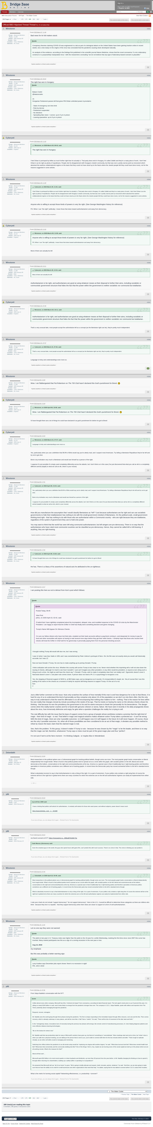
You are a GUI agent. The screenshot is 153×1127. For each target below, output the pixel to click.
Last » (45, 19)
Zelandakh (10, 753)
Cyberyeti (10, 138)
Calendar (21, 12)
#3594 (149, 583)
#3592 (149, 478)
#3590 (149, 400)
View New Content (142, 15)
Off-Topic (21, 15)
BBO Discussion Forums (9, 15)
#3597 (149, 831)
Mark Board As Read (37, 1123)
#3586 (149, 262)
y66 (7, 794)
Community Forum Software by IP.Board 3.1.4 (137, 1123)
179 (26, 19)
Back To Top (6, 1123)
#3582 (149, 75)
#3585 (149, 226)
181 (34, 19)
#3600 (149, 986)
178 (22, 19)
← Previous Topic (125, 1094)
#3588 (149, 339)
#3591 (149, 432)
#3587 (149, 302)
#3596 (149, 794)
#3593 (149, 546)
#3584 (149, 179)
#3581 (149, 29)
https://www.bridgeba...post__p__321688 (44, 811)
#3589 (149, 376)
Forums (4, 12)
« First (14, 19)
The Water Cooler (31, 15)
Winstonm (10, 29)
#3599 (149, 921)
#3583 (149, 138)
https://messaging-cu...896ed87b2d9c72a (63, 838)
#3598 (149, 868)
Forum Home (14, 1123)
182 (38, 19)
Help (146, 8)
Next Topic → (146, 1094)
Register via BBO (124, 8)
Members (13, 12)
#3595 (149, 752)
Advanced (150, 12)
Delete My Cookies (24, 1123)
